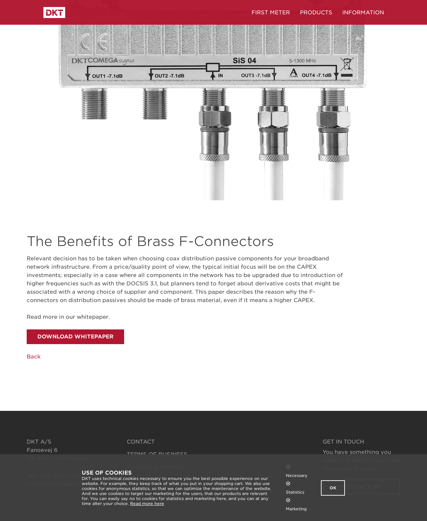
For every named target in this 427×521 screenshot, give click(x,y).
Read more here (147, 503)
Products (316, 12)
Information (363, 12)
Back (34, 356)
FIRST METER (271, 12)
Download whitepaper (75, 336)
